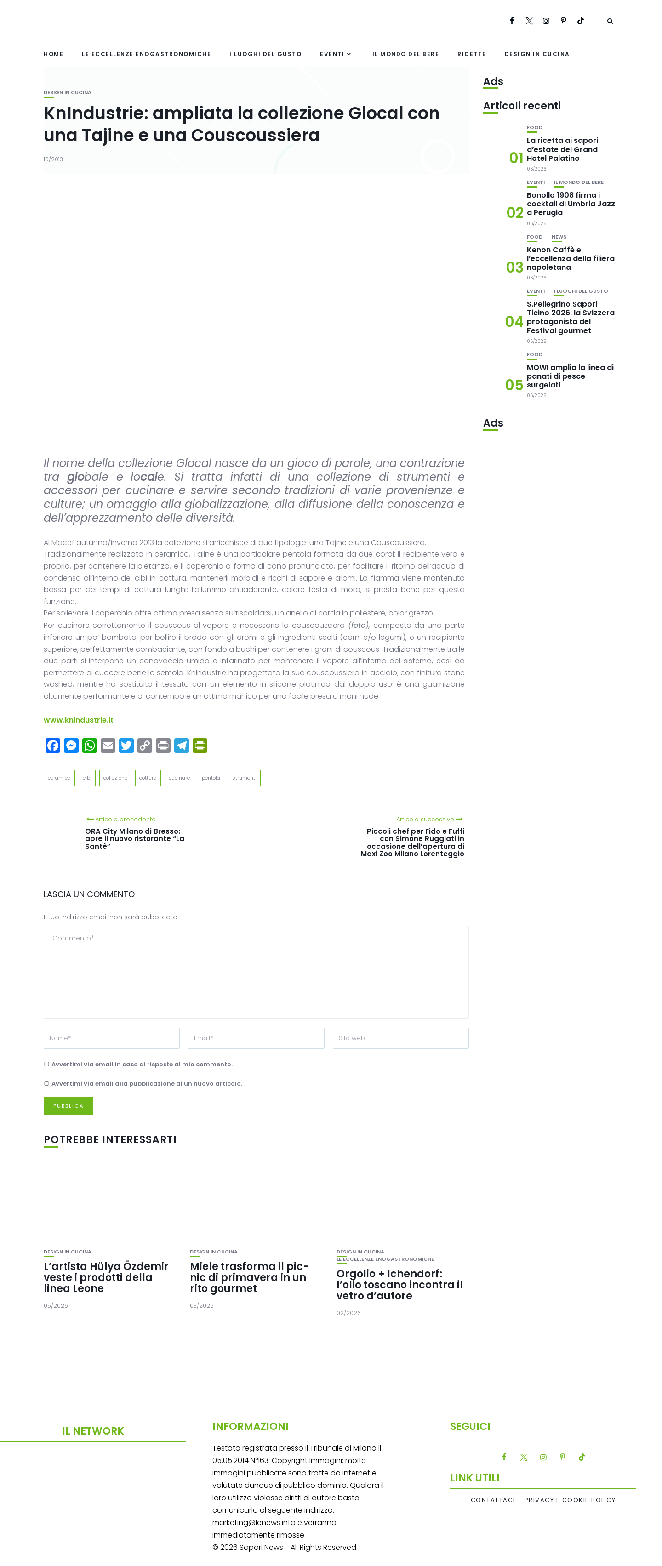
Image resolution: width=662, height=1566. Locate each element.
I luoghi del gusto (265, 54)
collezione (115, 777)
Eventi (332, 54)
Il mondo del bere (405, 54)
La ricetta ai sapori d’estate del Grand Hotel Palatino (562, 149)
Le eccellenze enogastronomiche (146, 54)
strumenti (244, 777)
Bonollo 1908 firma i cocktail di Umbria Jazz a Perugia (571, 204)
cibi (87, 777)
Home (53, 54)
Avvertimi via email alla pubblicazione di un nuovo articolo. (146, 1083)
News (559, 236)
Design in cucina (537, 54)
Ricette (471, 54)
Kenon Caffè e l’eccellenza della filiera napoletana (571, 259)
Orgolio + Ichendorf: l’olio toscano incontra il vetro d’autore (400, 1285)
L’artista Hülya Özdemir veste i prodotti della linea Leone (106, 1277)
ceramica (59, 777)
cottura (148, 777)
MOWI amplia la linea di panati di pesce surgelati (570, 376)
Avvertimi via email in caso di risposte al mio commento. (142, 1064)
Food (534, 127)
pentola (211, 777)
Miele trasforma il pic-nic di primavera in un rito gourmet (249, 1277)
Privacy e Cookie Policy (570, 1500)
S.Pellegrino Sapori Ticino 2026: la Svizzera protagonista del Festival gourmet (571, 317)
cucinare (179, 777)
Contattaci (493, 1500)
